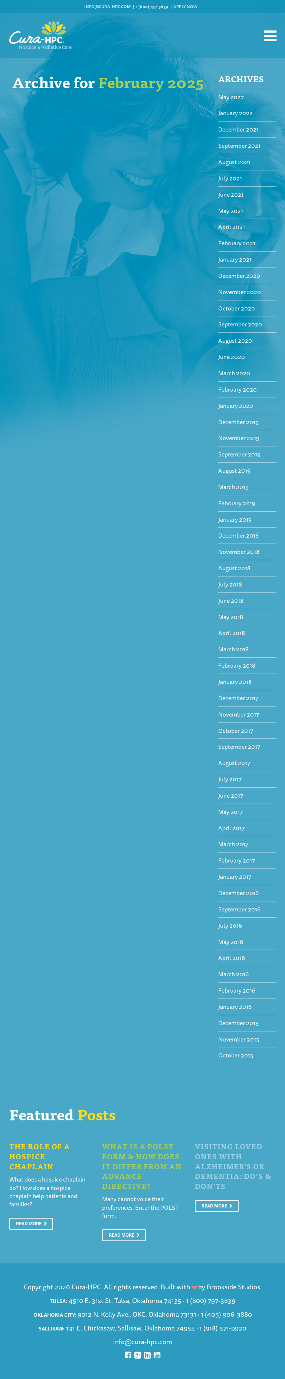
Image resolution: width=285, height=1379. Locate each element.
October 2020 (236, 308)
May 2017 (230, 812)
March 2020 (234, 373)
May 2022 (231, 97)
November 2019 (238, 438)
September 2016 (239, 909)
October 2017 (235, 730)
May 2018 (230, 617)
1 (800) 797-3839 (152, 6)
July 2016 (230, 925)
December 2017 (238, 698)
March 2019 (233, 487)
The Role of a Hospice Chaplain (39, 1156)
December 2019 (238, 422)
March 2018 (233, 649)
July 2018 (230, 584)
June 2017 (230, 795)
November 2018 (238, 551)
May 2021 (230, 211)
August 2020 (235, 340)
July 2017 (230, 779)
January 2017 (234, 876)
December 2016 (238, 893)
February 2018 (236, 665)
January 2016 (235, 1006)
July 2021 (230, 178)
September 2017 (239, 746)
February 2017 (236, 860)
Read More (31, 1223)
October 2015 (235, 1055)
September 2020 (240, 324)
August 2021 (234, 162)
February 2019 (236, 503)
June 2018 (230, 600)
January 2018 (235, 682)
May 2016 (230, 942)
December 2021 (238, 129)
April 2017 (231, 828)
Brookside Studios (233, 1287)
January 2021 (235, 259)
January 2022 (235, 113)
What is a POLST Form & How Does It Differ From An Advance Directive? (142, 1165)
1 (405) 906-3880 (226, 1314)
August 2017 (234, 763)
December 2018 (238, 535)
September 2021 (239, 145)
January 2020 (235, 406)
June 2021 (230, 194)
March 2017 (233, 844)
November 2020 (239, 292)
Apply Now (185, 6)
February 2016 (236, 990)
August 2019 (234, 470)
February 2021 (236, 243)
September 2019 (239, 454)
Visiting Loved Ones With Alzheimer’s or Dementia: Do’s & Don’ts (233, 1165)
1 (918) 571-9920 (222, 1328)
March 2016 (233, 974)
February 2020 (237, 389)
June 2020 (231, 357)
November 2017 (238, 714)
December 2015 (238, 1023)
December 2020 (239, 275)
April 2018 (231, 633)
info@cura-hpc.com (107, 6)
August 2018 (234, 568)
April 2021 (231, 227)
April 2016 (231, 958)
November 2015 (238, 1039)
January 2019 (235, 519)
